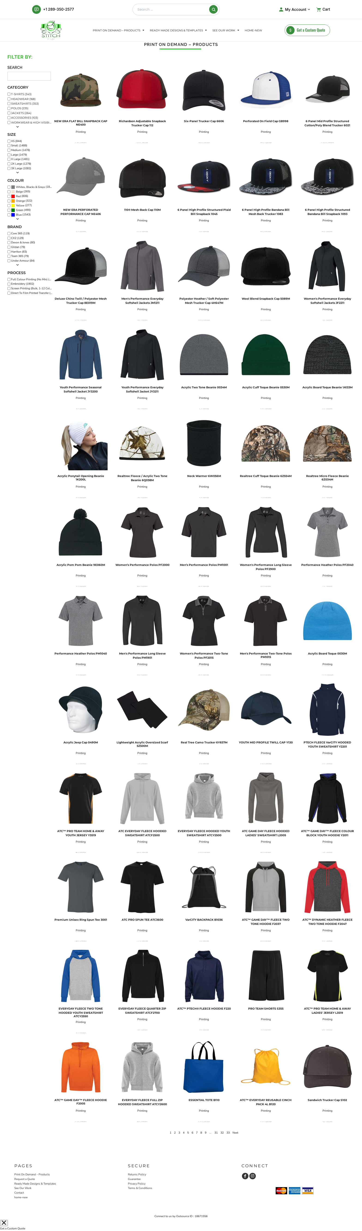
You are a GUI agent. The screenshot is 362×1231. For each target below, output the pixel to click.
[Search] (213, 9)
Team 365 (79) (20, 256)
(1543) (21, 215)
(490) (21, 210)
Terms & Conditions (140, 1188)
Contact (19, 1193)
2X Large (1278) (21, 164)
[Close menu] (4, 1223)
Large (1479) (19, 155)
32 (222, 1132)
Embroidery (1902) (22, 284)
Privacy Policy (136, 1184)
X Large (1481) (20, 159)
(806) (19, 196)
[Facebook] (245, 1176)
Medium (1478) (20, 150)
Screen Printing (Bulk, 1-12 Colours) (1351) (32, 288)
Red (18, 196)
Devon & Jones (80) (23, 242)
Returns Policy (137, 1174)
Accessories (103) (24, 117)
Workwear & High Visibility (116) (32, 122)
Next (235, 1132)
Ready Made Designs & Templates (35, 1184)
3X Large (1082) (21, 168)
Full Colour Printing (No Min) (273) (32, 279)
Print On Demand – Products (32, 1174)
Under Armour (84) (23, 260)
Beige (19, 191)
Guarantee (134, 1179)
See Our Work (22, 1188)
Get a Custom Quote (12, 1228)
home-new (21, 1197)
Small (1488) (19, 145)
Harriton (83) (19, 251)
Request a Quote (24, 1179)
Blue (19, 215)
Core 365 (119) (20, 233)
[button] (119, 30)
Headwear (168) (23, 99)
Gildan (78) (18, 247)
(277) (21, 205)
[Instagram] (252, 1176)
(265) (20, 191)
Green (19, 210)
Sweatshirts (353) (25, 103)
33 (228, 1132)
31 (216, 1132)
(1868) (32, 187)
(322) (21, 201)
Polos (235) (19, 108)
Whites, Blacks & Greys (30, 187)
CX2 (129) (17, 238)
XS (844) (16, 141)
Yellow (20, 205)
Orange (20, 201)
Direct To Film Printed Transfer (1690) (32, 293)
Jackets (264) (21, 113)
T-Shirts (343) (21, 94)
